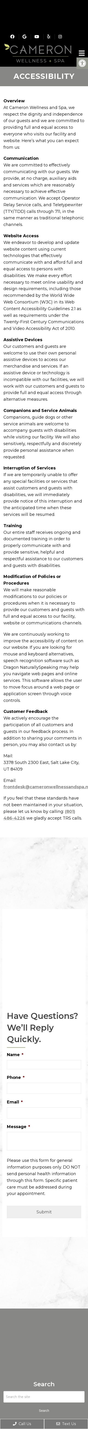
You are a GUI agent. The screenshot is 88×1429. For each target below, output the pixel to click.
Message (18, 1126)
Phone (16, 1077)
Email (15, 1102)
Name (15, 1054)
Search (44, 1410)
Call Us (22, 1424)
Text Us (66, 1424)
